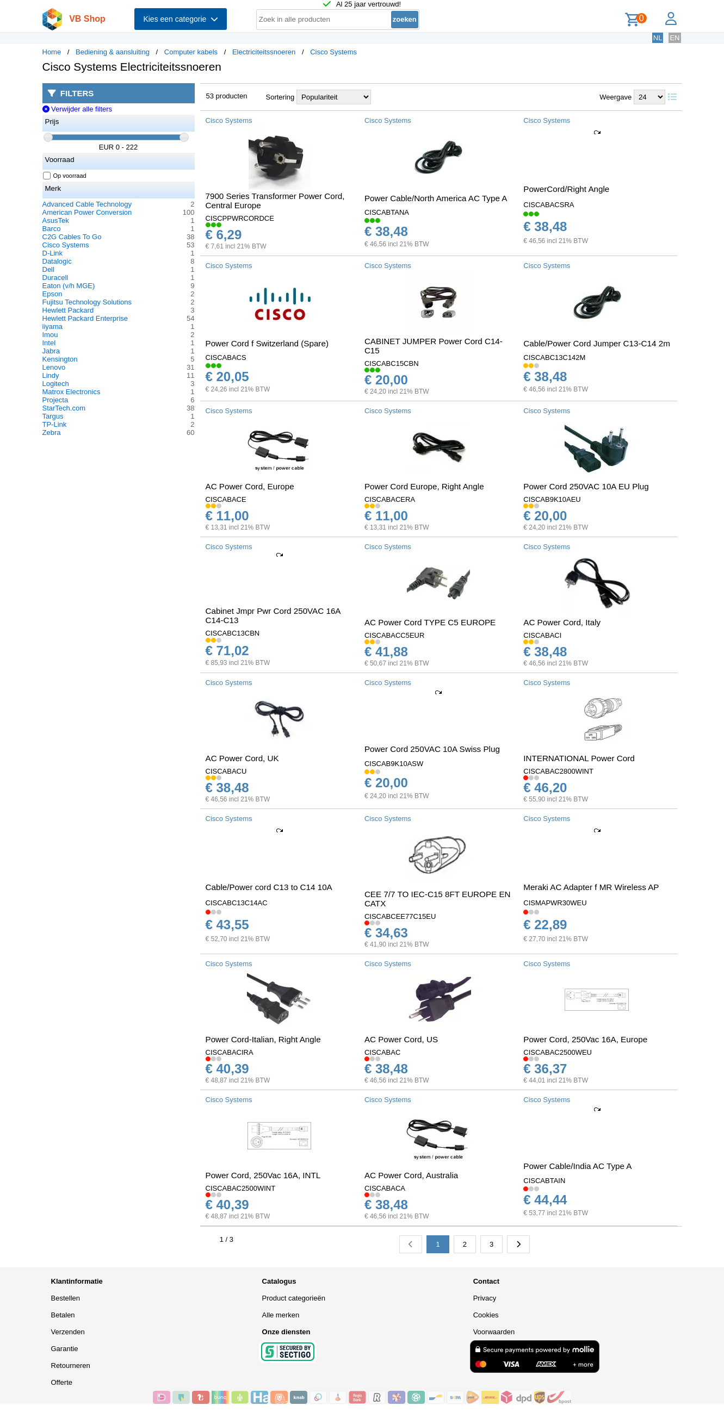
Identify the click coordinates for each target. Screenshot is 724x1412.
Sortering (280, 97)
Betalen (63, 1315)
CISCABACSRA (548, 205)
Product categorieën (293, 1298)
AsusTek (55, 220)
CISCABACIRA (229, 1052)
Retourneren (70, 1365)
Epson (52, 294)
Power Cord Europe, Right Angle (424, 486)
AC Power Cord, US (401, 1039)
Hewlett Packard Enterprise (85, 318)
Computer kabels (191, 52)
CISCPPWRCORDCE (240, 218)
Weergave (615, 97)
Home (51, 52)
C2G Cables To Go (72, 237)
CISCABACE (226, 499)
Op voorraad (65, 175)
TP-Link (54, 424)
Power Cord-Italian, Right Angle (263, 1039)
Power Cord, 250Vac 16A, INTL (263, 1175)
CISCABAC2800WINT (558, 771)
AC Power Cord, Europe (250, 486)
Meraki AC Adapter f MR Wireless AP (591, 887)
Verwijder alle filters (77, 109)
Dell (48, 269)
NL (658, 38)
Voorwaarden (494, 1332)
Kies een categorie (180, 19)
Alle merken (281, 1315)
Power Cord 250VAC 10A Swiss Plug (432, 749)
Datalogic (57, 261)
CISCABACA (384, 1188)
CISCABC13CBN (233, 633)
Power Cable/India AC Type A (577, 1166)
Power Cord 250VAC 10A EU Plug (585, 486)
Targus (53, 416)
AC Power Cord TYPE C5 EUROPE (430, 622)
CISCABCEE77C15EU (400, 916)
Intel (49, 343)
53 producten (226, 96)
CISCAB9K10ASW (393, 764)
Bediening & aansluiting (113, 52)
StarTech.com (63, 408)
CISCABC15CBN (391, 363)
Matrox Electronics (71, 392)
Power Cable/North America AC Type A (436, 198)
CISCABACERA (389, 499)
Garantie (64, 1349)
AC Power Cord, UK (242, 758)
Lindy (50, 375)
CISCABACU (226, 771)
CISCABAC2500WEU (557, 1052)
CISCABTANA (386, 212)
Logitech (55, 384)
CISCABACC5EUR (394, 635)
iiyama (52, 326)
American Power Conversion (87, 212)
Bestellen (65, 1298)
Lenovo (54, 367)
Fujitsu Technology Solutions (87, 302)
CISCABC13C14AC (237, 903)
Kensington (60, 359)
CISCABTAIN (544, 1181)
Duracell (55, 277)
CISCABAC (382, 1052)
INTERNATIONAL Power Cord (578, 758)
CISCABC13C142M (554, 357)
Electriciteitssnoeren (263, 52)
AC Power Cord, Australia (411, 1175)
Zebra (51, 432)
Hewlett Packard (68, 310)
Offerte (62, 1382)
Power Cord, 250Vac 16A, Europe (585, 1039)
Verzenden (68, 1332)
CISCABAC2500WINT (241, 1188)
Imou (50, 335)
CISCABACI (542, 635)
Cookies (486, 1315)
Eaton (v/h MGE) (68, 286)
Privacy (485, 1298)
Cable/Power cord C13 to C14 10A (269, 887)
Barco (51, 229)
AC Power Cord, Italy (562, 622)
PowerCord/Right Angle (566, 189)
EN (674, 38)
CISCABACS (226, 357)
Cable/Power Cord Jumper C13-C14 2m (596, 343)
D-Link (52, 253)
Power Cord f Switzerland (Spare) (267, 343)
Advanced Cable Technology (87, 204)
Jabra (51, 351)
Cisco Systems (333, 52)
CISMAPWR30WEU (554, 903)
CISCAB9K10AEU (552, 499)
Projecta (55, 400)
